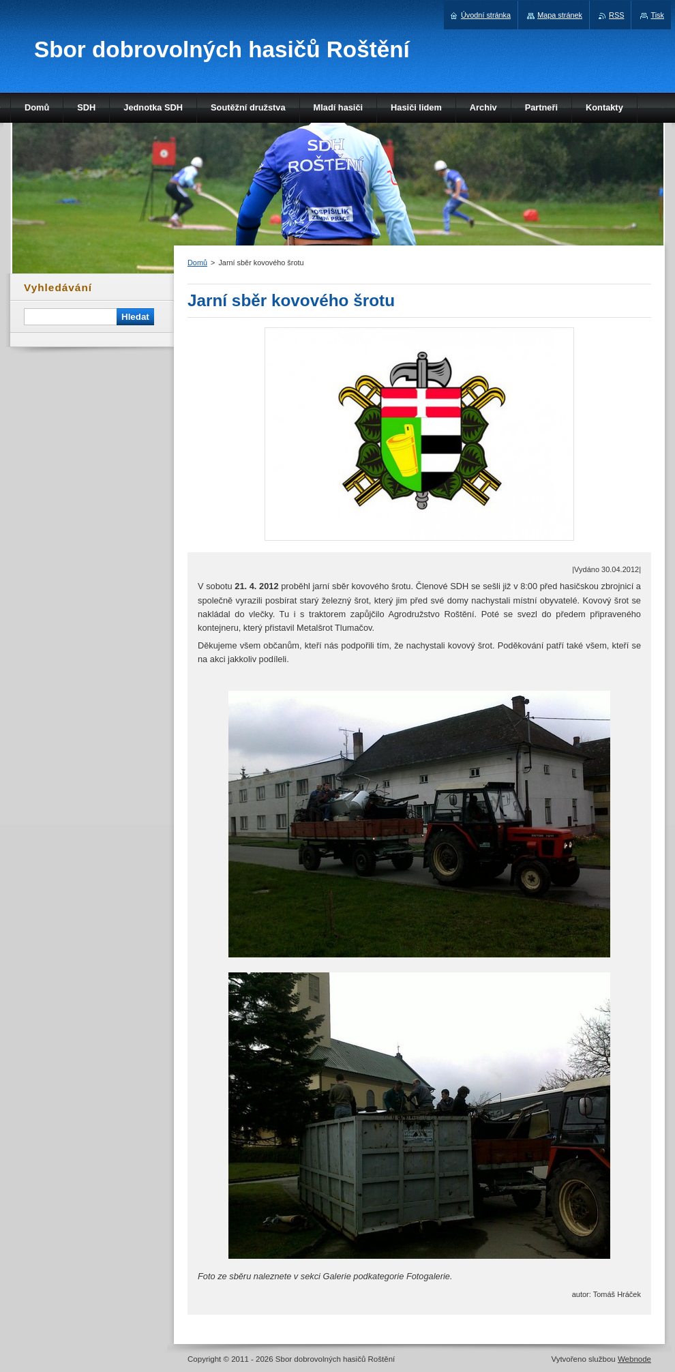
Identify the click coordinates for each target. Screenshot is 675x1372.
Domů (197, 262)
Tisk (657, 15)
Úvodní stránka (486, 15)
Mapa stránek (559, 15)
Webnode (634, 1359)
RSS (616, 15)
